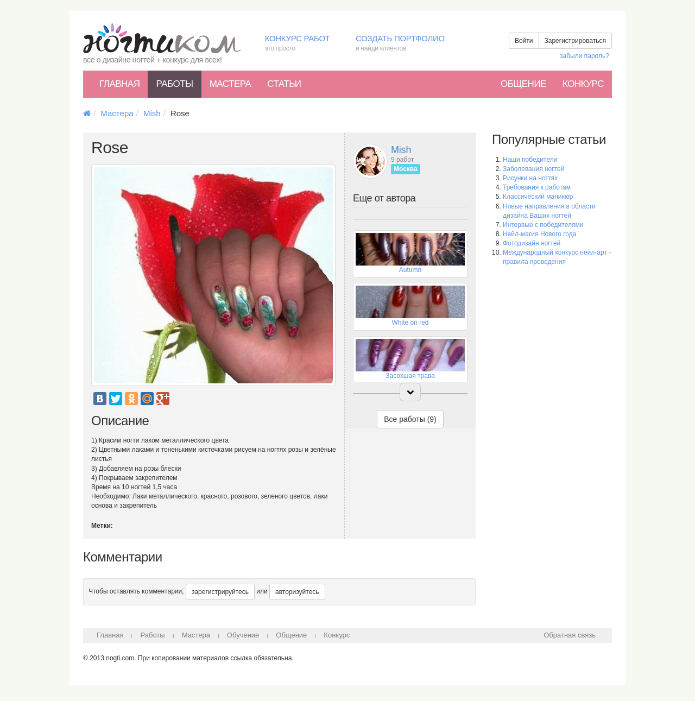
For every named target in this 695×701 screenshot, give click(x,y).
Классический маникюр (538, 196)
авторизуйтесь (297, 592)
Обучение (243, 635)
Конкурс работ (302, 44)
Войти (524, 41)
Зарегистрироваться (575, 41)
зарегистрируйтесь (220, 592)
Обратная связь (570, 635)
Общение (523, 84)
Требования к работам (537, 187)
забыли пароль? (584, 56)
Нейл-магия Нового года (539, 234)
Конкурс (583, 84)
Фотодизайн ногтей (531, 243)
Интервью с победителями (543, 225)
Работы (174, 84)
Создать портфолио (408, 44)
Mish (152, 113)
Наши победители (530, 159)
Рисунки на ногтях (530, 178)
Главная (119, 84)
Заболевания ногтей (533, 169)
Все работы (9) (410, 419)
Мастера (230, 84)
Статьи (284, 84)
